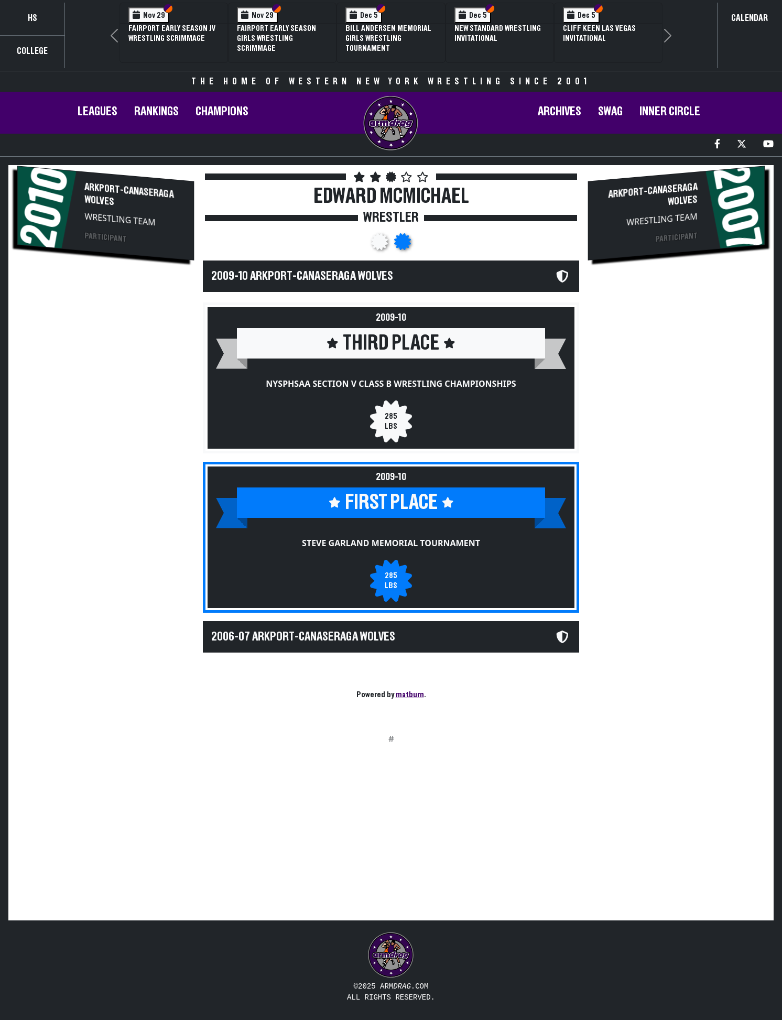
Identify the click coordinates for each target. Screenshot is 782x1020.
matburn (410, 694)
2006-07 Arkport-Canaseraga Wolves (303, 637)
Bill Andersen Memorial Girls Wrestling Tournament (388, 38)
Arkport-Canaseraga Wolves (128, 194)
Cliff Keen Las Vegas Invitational (599, 33)
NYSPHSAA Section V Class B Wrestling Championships (391, 383)
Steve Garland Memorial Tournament (391, 543)
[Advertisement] (105, 359)
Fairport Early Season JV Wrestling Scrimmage (171, 33)
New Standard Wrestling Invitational (497, 33)
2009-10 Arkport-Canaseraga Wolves (302, 276)
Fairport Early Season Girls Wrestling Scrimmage (276, 38)
